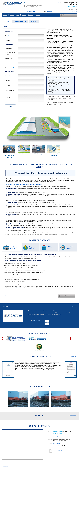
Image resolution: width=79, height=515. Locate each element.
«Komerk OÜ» (5, 466)
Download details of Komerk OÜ (59, 451)
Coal (8, 21)
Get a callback (74, 11)
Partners (24, 15)
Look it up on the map (30, 11)
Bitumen (33, 21)
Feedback (30, 15)
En (60, 3)
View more (74, 386)
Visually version (49, 11)
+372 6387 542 (57, 434)
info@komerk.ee (56, 443)
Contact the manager (68, 15)
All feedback (73, 356)
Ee (58, 3)
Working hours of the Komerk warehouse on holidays (42, 311)
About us (5, 15)
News (17, 15)
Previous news (36, 320)
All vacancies (73, 415)
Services (12, 15)
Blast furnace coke (20, 21)
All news (73, 307)
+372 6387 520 (72, 6)
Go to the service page (11, 296)
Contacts (38, 15)
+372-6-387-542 (20, 288)
